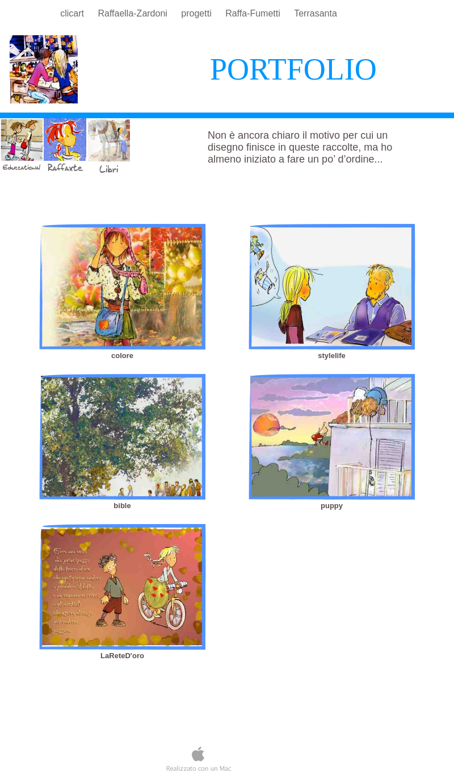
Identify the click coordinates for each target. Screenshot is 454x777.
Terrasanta (315, 13)
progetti (197, 13)
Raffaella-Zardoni (134, 13)
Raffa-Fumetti (254, 13)
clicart (73, 13)
